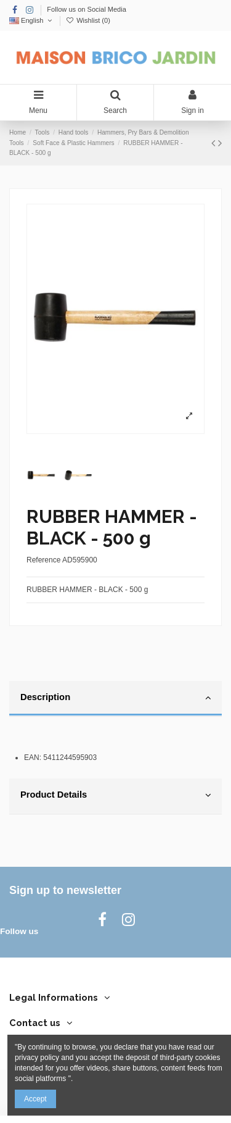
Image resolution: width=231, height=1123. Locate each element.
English (31, 20)
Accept (35, 1099)
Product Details (115, 795)
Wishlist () (88, 20)
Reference (43, 560)
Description (115, 697)
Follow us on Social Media (86, 9)
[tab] (115, 699)
